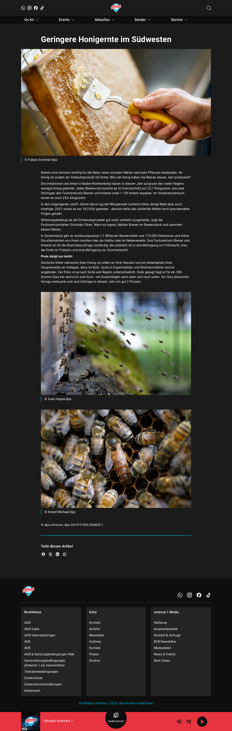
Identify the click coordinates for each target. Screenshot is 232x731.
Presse (94, 654)
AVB (27, 648)
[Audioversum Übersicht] (116, 718)
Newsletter (96, 635)
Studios (94, 660)
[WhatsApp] (23, 8)
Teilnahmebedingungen (41, 672)
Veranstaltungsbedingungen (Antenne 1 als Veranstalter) (44, 663)
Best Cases (162, 660)
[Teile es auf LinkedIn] (57, 554)
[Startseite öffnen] (116, 7)
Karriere (94, 648)
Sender (143, 19)
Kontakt (94, 623)
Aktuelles (105, 19)
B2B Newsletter (165, 641)
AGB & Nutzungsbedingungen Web (49, 654)
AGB (27, 623)
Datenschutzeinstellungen (43, 684)
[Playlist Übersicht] (189, 721)
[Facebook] (36, 8)
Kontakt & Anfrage (167, 635)
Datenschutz (33, 678)
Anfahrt (94, 629)
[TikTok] (42, 8)
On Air (32, 19)
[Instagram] (29, 8)
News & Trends (164, 654)
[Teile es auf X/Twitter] (50, 554)
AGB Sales (32, 629)
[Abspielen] (202, 721)
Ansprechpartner (166, 629)
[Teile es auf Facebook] (43, 554)
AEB (27, 641)
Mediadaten (162, 648)
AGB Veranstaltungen (39, 635)
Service (179, 19)
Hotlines (95, 641)
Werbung (160, 623)
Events (67, 19)
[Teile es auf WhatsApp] (64, 554)
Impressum (32, 690)
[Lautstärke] (179, 721)
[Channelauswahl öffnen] (209, 8)
